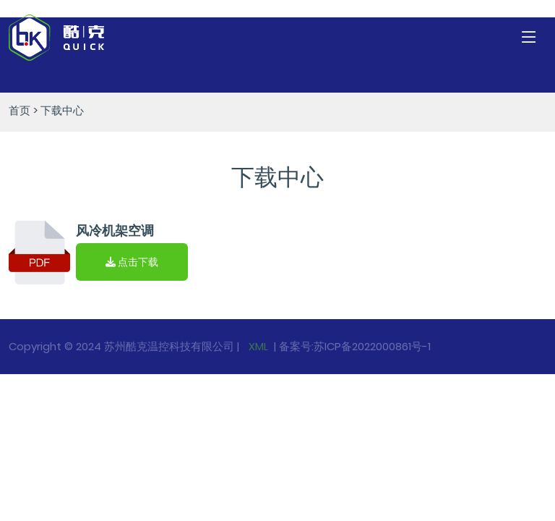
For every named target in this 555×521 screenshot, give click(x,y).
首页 (19, 110)
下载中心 (62, 110)
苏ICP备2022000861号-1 (372, 346)
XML (257, 346)
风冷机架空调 (115, 230)
